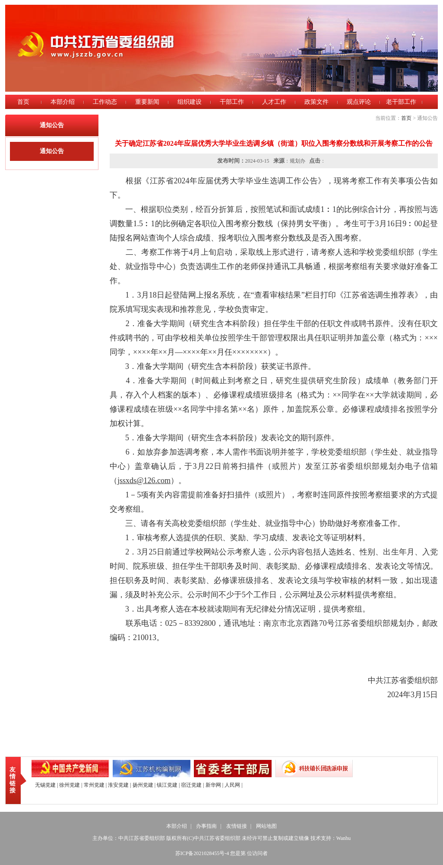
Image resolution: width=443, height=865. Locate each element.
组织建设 (189, 102)
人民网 (232, 785)
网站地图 (266, 826)
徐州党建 (69, 785)
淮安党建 (118, 785)
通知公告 (52, 151)
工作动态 (105, 102)
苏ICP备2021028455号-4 (202, 853)
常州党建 (94, 785)
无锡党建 (45, 785)
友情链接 (12, 780)
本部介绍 (63, 102)
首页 (23, 102)
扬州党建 (143, 785)
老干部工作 (401, 102)
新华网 (213, 785)
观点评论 (359, 102)
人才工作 (274, 102)
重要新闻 (147, 102)
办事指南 (206, 826)
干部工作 (232, 102)
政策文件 (316, 102)
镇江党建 (167, 785)
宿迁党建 (191, 785)
